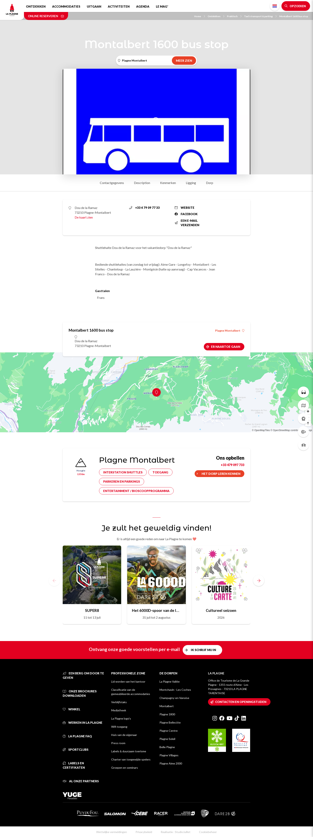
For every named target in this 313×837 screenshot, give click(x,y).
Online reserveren (46, 16)
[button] (258, 580)
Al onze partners (81, 781)
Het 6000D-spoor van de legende (156, 610)
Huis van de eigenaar (124, 735)
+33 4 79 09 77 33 (144, 207)
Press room (118, 743)
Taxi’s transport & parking (260, 16)
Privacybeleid (144, 832)
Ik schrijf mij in (203, 650)
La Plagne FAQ (77, 736)
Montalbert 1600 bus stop (293, 16)
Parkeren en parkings (121, 481)
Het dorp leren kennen (221, 473)
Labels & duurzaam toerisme (128, 751)
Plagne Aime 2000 (170, 763)
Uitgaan (94, 6)
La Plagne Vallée (169, 681)
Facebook (186, 214)
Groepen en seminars (124, 767)
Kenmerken (168, 183)
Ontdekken (36, 6)
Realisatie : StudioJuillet (175, 832)
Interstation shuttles (123, 472)
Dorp (209, 183)
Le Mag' (162, 6)
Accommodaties (66, 6)
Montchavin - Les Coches (175, 689)
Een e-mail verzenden (187, 223)
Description (142, 183)
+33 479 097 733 (232, 465)
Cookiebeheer (208, 832)
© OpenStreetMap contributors (286, 430)
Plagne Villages (168, 755)
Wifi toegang (119, 726)
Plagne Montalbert (229, 330)
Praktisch (234, 16)
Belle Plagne (167, 747)
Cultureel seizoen (221, 610)
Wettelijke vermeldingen (111, 832)
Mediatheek (118, 710)
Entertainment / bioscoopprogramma (136, 491)
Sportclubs (75, 749)
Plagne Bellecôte (170, 722)
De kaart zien (84, 217)
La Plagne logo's (121, 718)
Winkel (71, 709)
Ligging (191, 183)
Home (199, 16)
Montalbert (166, 706)
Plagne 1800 (167, 714)
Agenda (142, 6)
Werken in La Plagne (82, 722)
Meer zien (184, 60)
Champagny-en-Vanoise (174, 698)
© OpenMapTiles (261, 430)
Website (184, 207)
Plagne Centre (168, 730)
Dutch (274, 6)
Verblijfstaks (119, 702)
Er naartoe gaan (225, 346)
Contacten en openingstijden (240, 702)
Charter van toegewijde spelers (131, 759)
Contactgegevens (112, 183)
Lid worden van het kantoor (128, 681)
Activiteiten (119, 6)
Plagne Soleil (167, 739)
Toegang (160, 472)
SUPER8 (92, 610)
